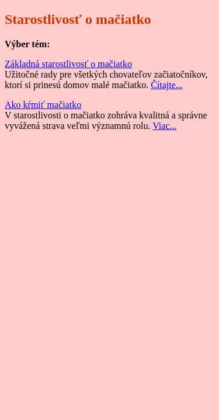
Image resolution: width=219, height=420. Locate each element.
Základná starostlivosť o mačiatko (68, 64)
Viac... (164, 126)
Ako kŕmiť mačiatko (43, 105)
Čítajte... (167, 85)
